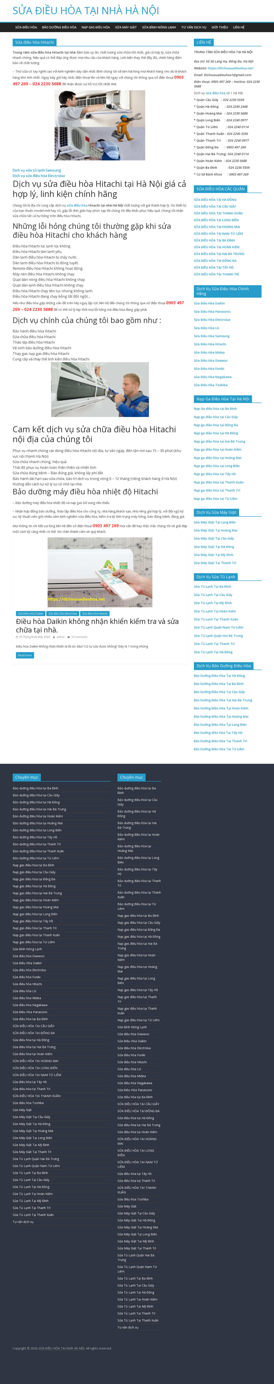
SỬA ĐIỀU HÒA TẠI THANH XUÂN (218, 213)
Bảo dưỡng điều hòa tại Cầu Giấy (36, 795)
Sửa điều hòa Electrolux (62, 613)
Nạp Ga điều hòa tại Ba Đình (215, 408)
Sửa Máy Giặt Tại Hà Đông (31, 1124)
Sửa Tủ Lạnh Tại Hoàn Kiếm (33, 1194)
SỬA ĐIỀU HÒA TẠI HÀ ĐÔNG (215, 200)
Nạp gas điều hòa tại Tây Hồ (33, 921)
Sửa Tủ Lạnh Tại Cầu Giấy (31, 1180)
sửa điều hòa (77, 205)
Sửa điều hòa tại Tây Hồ (30, 1082)
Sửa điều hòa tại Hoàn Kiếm (32, 1054)
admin (61, 637)
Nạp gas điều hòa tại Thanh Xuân (36, 935)
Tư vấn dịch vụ (193, 27)
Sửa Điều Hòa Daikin (30, 613)
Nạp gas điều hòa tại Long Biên (35, 914)
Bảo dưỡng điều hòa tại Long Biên (37, 830)
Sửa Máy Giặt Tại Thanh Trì (32, 1152)
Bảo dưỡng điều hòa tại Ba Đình (35, 788)
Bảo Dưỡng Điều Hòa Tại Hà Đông (219, 676)
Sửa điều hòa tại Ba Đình (30, 1019)
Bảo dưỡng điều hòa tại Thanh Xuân (38, 851)
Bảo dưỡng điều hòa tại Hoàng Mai (38, 823)
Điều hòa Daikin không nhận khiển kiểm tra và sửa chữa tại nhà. (97, 625)
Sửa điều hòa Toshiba (28, 1103)
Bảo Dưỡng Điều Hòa (59, 27)
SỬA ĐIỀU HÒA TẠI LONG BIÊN (216, 220)
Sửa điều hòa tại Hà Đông (31, 1040)
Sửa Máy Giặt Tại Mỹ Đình (31, 1145)
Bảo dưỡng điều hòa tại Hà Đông (36, 802)
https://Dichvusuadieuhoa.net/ (230, 68)
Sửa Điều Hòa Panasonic (30, 1012)
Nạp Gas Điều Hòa (96, 27)
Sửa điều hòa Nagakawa (30, 1005)
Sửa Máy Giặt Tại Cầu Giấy (31, 1117)
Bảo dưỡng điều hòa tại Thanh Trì (37, 844)
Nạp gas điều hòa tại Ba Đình (33, 865)
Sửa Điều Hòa (26, 27)
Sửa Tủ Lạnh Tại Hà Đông (31, 1187)
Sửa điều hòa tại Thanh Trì (31, 1089)
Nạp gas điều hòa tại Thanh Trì (35, 928)
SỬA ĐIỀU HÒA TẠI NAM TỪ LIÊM (218, 233)
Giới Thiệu (220, 27)
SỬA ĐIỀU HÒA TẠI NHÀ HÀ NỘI (86, 10)
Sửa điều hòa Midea (27, 998)
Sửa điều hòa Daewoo (29, 956)
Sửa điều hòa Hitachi (94, 613)
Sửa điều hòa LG (24, 991)
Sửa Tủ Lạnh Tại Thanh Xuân (33, 1215)
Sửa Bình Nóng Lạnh (159, 27)
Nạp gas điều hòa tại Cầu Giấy (34, 872)
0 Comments (77, 637)
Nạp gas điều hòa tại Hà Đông (34, 886)
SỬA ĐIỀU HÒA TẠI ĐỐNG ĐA (34, 1033)
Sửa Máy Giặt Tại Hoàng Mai (33, 1131)
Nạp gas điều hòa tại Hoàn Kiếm (36, 900)
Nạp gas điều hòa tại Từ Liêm (34, 942)
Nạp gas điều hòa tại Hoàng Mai (36, 907)
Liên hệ (239, 27)
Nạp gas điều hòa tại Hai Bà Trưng (37, 893)
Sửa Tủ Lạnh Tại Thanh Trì (31, 1208)
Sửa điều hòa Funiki (26, 977)
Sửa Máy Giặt (126, 27)
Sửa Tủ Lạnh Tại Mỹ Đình (30, 1201)
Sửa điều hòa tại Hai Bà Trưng (34, 1047)
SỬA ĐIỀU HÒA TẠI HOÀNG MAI (217, 227)
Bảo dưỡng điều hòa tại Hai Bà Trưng (39, 809)
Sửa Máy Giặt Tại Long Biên (32, 1138)
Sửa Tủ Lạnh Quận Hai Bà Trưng (36, 1159)
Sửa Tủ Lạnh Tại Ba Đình (30, 1173)
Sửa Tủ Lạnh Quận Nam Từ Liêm (36, 1166)
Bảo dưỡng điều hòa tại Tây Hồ (35, 837)
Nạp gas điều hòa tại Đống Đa (34, 879)
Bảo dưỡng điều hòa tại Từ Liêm (36, 858)
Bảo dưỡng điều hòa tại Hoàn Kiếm (38, 816)
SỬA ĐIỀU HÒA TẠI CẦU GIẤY (215, 206)
